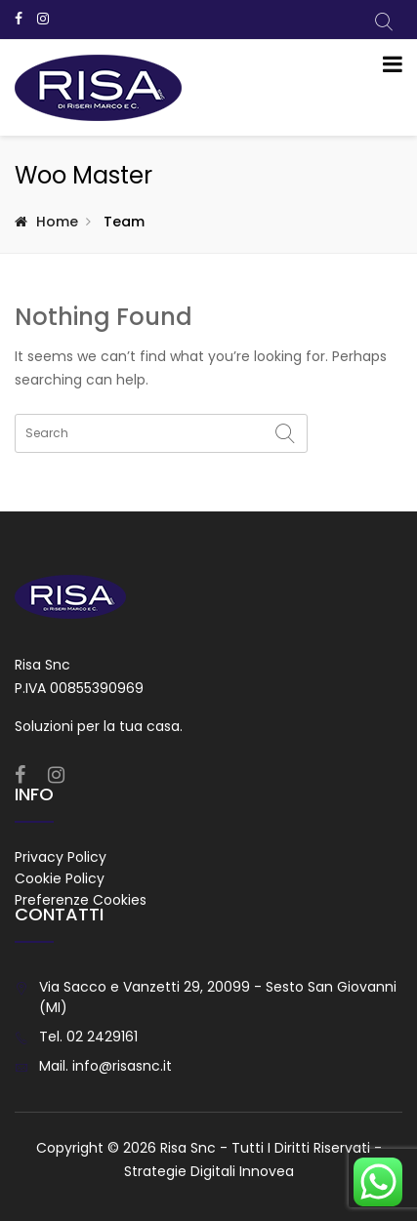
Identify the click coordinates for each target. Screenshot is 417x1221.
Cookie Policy (59, 878)
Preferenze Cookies (80, 900)
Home (57, 221)
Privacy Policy (60, 857)
